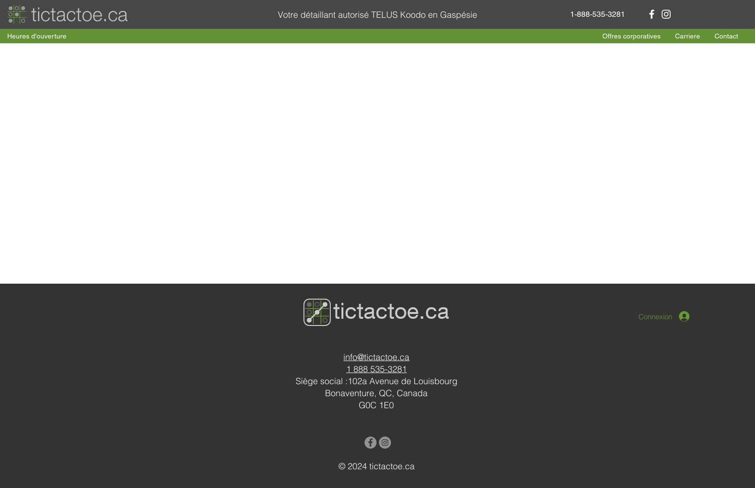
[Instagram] (666, 14)
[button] (37, 36)
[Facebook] (652, 14)
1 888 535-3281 (376, 369)
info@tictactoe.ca (376, 357)
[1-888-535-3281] (597, 14)
